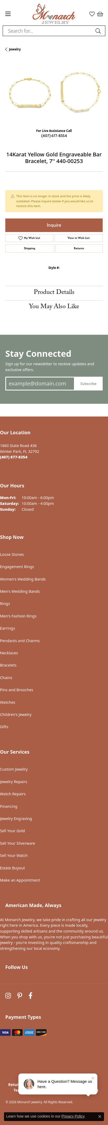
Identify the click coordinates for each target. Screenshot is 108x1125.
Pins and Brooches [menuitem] (16, 689)
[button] (92, 13)
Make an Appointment (20, 880)
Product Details (54, 292)
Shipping (29, 248)
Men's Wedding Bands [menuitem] (20, 591)
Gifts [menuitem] (4, 726)
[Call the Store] (13, 457)
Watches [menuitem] (7, 702)
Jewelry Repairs (13, 781)
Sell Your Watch (14, 855)
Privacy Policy (72, 1116)
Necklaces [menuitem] (9, 652)
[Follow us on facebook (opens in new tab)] (30, 995)
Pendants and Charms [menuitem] (20, 640)
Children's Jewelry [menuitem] (15, 714)
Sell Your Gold (12, 830)
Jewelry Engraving (16, 818)
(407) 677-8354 (54, 135)
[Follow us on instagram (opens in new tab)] (8, 995)
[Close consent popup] (99, 1116)
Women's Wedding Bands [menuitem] (23, 579)
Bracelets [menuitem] (8, 665)
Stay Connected (38, 353)
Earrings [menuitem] (7, 628)
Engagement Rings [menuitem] (17, 566)
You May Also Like (54, 307)
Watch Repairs (13, 793)
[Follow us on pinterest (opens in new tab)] (19, 995)
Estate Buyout (12, 867)
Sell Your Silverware (17, 843)
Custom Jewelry (14, 769)
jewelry (15, 49)
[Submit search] (99, 31)
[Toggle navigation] (8, 13)
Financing (8, 806)
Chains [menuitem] (6, 677)
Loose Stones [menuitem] (12, 554)
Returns (79, 248)
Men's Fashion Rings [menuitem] (18, 616)
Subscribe (88, 383)
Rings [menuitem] (5, 603)
